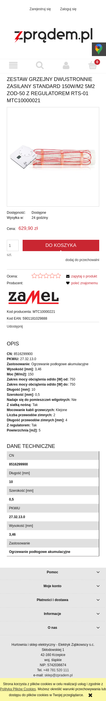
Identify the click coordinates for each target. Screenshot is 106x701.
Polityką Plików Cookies (18, 689)
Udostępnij (15, 326)
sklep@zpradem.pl (58, 675)
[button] (13, 65)
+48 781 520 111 (56, 670)
